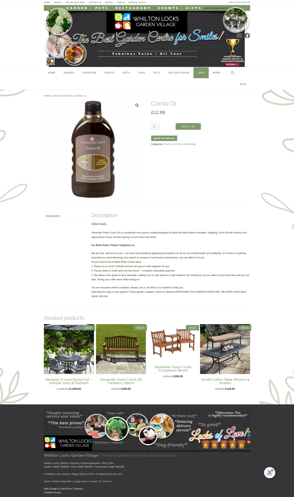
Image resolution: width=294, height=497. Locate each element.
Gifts (126, 72)
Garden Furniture (62, 96)
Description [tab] (53, 215)
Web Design (50, 488)
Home (47, 2)
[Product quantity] (155, 126)
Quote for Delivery (164, 138)
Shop (201, 72)
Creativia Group (52, 492)
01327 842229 (116, 466)
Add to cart (188, 126)
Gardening (190, 144)
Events (109, 72)
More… (218, 72)
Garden (69, 72)
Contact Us (95, 2)
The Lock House (179, 72)
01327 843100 (61, 466)
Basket (58, 2)
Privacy (109, 2)
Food (141, 72)
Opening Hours (137, 2)
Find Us (121, 2)
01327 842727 (85, 466)
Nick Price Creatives (72, 488)
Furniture (89, 72)
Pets (156, 72)
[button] (233, 73)
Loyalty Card (80, 481)
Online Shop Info (75, 2)
